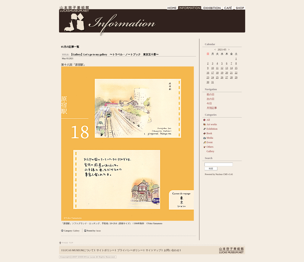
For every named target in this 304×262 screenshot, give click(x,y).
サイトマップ (153, 250)
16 (208, 72)
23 (208, 77)
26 (222, 77)
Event (210, 142)
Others (210, 146)
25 (217, 77)
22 (236, 72)
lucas (98, 231)
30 (208, 82)
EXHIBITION (212, 9)
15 (236, 67)
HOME (172, 9)
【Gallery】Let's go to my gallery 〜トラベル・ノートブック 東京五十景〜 (114, 54)
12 (222, 67)
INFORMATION (190, 9)
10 (212, 67)
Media (211, 137)
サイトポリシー (105, 250)
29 (236, 77)
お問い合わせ (171, 250)
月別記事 (212, 107)
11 (217, 67)
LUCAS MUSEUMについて (78, 250)
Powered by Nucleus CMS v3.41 (219, 174)
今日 (209, 103)
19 (222, 72)
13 (226, 67)
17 (212, 72)
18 (217, 72)
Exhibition (212, 128)
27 (226, 77)
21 (231, 72)
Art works (212, 124)
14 (231, 67)
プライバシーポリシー (130, 250)
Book (211, 133)
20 (226, 72)
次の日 (210, 98)
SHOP (240, 9)
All (208, 119)
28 (231, 77)
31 (212, 82)
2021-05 (222, 49)
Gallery (76, 231)
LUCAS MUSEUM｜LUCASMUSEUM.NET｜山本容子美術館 (74, 9)
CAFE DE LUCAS (228, 9)
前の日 (210, 94)
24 (212, 77)
